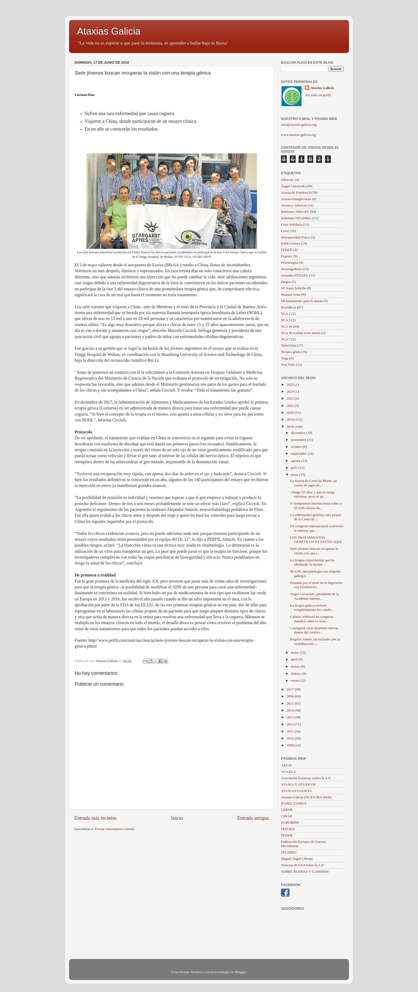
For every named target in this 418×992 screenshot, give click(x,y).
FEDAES (288, 829)
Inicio (177, 818)
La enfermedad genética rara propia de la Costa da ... (315, 517)
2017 (291, 689)
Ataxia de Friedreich (296, 192)
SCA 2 (286, 314)
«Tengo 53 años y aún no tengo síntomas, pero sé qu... (312, 494)
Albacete (287, 180)
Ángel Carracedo (293, 186)
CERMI (286, 810)
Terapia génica (291, 352)
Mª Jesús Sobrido (293, 288)
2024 (291, 391)
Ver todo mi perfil (318, 95)
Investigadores (291, 269)
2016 (291, 696)
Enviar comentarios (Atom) (114, 829)
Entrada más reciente (95, 818)
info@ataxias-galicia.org (298, 125)
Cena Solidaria (291, 224)
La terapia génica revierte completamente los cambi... (311, 607)
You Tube (288, 365)
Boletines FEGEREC (296, 218)
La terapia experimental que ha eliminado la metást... (312, 562)
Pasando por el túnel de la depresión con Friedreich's (316, 585)
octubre (297, 447)
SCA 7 (286, 339)
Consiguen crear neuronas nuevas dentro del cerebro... (314, 630)
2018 (291, 427)
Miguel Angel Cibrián (297, 859)
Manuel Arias (290, 294)
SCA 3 (286, 320)
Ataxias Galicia (108, 31)
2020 (291, 412)
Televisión (288, 345)
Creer (285, 231)
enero (295, 680)
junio (295, 475)
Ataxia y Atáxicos (294, 205)
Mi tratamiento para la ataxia (302, 301)
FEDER (286, 250)
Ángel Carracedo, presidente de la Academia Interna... (314, 596)
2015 (291, 703)
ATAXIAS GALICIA (296, 791)
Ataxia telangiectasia (296, 199)
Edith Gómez (290, 243)
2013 (291, 717)
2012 (291, 724)
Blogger (240, 972)
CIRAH (286, 816)
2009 (291, 745)
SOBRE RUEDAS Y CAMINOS (305, 871)
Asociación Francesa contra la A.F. (306, 778)
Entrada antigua (253, 818)
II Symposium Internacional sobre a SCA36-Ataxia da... (315, 505)
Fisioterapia (289, 263)
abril (294, 659)
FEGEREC (289, 852)
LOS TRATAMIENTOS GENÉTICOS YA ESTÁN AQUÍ (315, 539)
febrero (296, 674)
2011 (291, 731)
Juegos (286, 282)
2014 (291, 710)
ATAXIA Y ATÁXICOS (298, 784)
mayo (295, 652)
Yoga (284, 358)
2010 (291, 738)
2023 (291, 398)
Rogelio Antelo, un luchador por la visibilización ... (315, 641)
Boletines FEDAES (295, 212)
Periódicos (288, 307)
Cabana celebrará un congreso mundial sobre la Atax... (311, 619)
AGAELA (288, 772)
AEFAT (286, 765)
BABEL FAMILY (294, 803)
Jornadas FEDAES (294, 275)
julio (294, 468)
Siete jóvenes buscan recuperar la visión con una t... (314, 551)
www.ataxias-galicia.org (298, 135)
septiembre (299, 454)
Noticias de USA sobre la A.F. (302, 865)
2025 (291, 385)
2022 (291, 406)
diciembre (298, 433)
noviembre (299, 440)
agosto (296, 461)
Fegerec (286, 256)
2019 (291, 419)
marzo (296, 666)
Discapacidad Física (295, 237)
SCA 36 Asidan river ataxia (300, 333)
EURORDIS (290, 822)
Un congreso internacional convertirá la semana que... (317, 528)
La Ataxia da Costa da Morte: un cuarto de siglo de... (313, 483)
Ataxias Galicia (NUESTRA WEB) (306, 797)
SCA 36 (286, 326)
